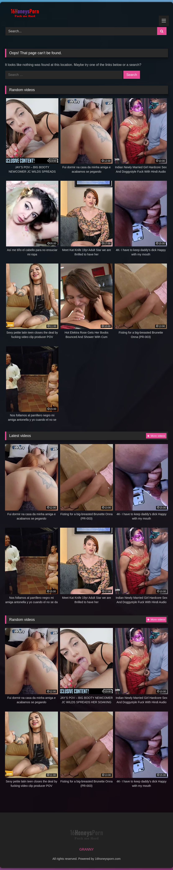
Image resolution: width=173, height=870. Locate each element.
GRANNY (86, 849)
